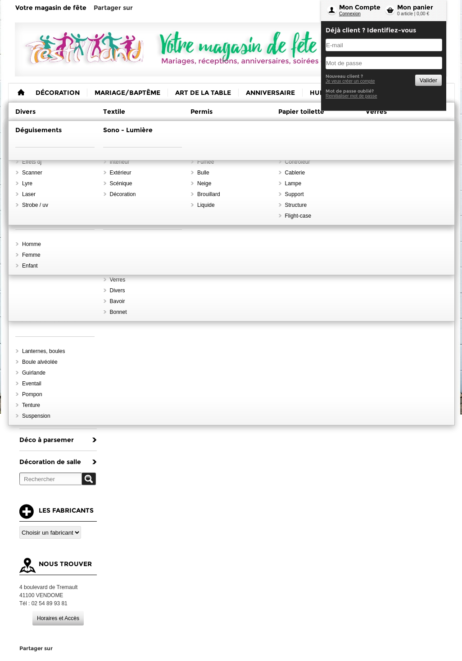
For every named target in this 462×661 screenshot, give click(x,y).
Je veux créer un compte (350, 81)
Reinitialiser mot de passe (351, 96)
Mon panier (415, 7)
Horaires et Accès (58, 618)
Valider (428, 80)
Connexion (350, 13)
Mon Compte (359, 7)
